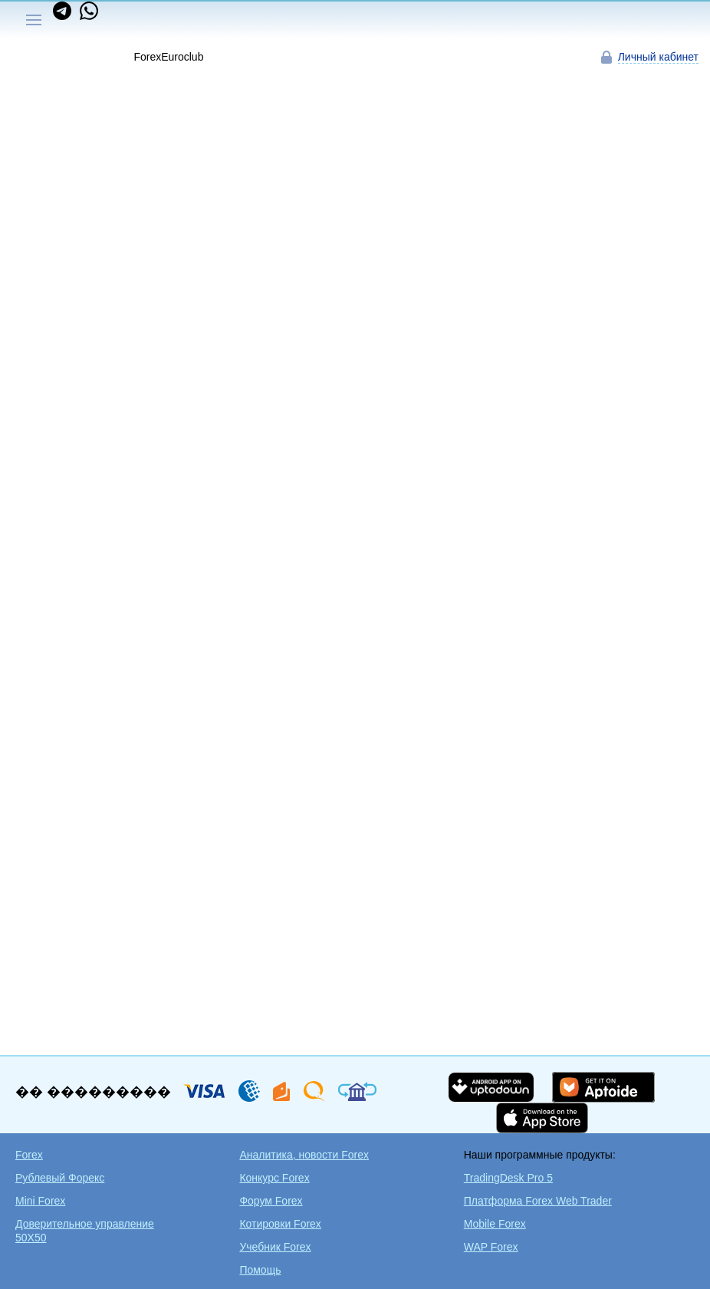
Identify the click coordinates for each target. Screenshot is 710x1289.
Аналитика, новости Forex (304, 1155)
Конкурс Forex (274, 1178)
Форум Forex (270, 1201)
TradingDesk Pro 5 (508, 1178)
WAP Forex (491, 1247)
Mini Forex (40, 1201)
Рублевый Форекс (59, 1178)
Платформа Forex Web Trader (538, 1201)
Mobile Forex (495, 1224)
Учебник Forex (275, 1247)
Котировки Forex (280, 1224)
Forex (29, 1155)
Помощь (260, 1270)
